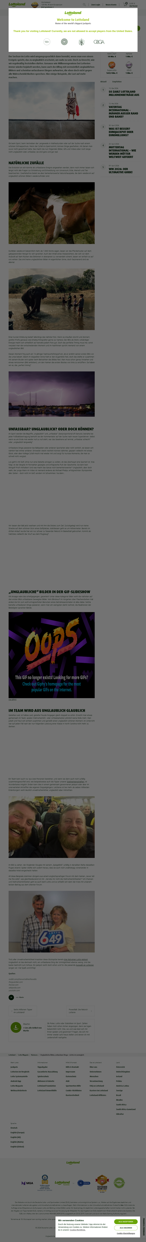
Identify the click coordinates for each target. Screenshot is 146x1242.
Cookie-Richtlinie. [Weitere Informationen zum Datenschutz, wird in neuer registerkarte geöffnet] (78, 1230)
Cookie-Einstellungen (126, 1233)
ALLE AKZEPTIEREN (126, 1222)
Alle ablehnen (126, 1228)
